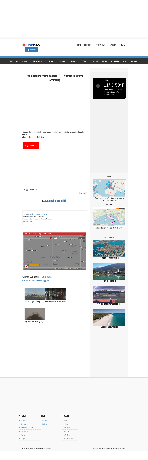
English (44, 420)
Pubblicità (24, 420)
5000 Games (68, 438)
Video (66, 424)
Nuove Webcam (100, 45)
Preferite (87, 45)
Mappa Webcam (30, 189)
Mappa (123, 45)
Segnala (83, 193)
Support (23, 438)
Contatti (23, 424)
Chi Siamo (24, 431)
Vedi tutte (46, 276)
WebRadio (67, 435)
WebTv (66, 431)
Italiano (44, 424)
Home (79, 45)
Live (65, 420)
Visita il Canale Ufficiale (38, 214)
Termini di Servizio (27, 428)
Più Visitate (113, 45)
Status (23, 435)
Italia (31, 221)
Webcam (67, 428)
